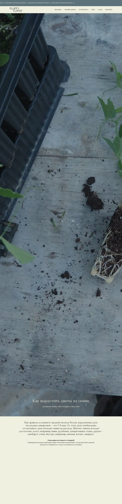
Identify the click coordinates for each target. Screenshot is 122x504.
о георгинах (83, 9)
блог (93, 9)
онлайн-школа (70, 9)
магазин (58, 9)
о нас (100, 9)
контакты (108, 9)
